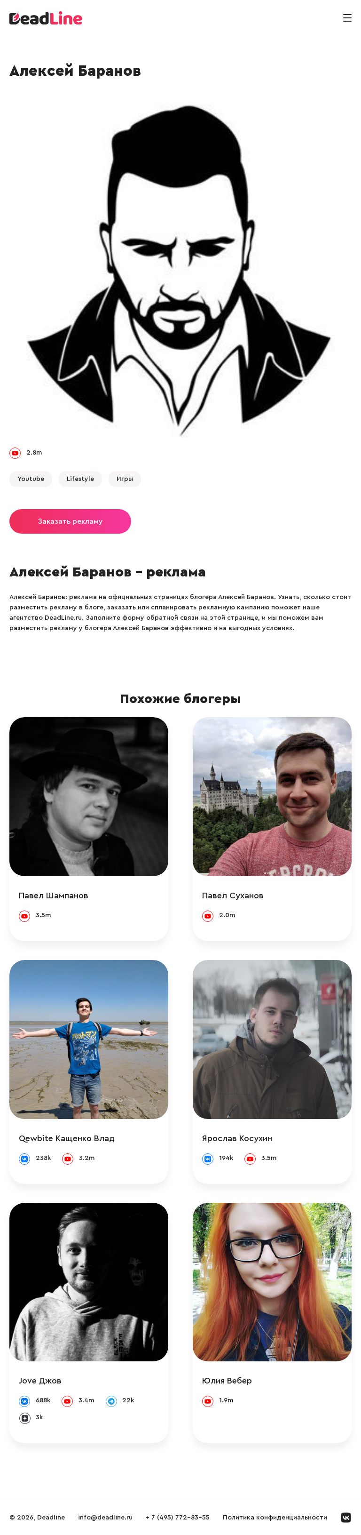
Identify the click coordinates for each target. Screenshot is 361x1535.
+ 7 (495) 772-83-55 (178, 1517)
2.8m (34, 452)
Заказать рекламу (70, 521)
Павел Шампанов (53, 895)
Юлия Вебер (227, 1380)
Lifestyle (80, 479)
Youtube (30, 479)
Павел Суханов (233, 895)
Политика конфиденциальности (275, 1517)
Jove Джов (40, 1380)
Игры (125, 479)
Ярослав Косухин (237, 1138)
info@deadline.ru (105, 1517)
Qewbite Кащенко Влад (67, 1138)
